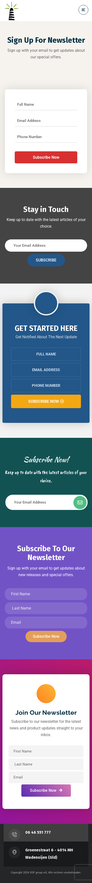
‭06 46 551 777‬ (38, 832)
